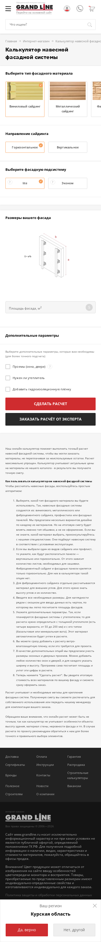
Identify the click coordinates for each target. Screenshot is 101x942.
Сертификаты (15, 765)
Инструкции (45, 765)
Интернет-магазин (15, 41)
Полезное (12, 786)
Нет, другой (74, 929)
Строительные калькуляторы (77, 775)
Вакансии (74, 786)
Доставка (12, 757)
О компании (45, 794)
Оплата (41, 757)
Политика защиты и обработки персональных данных (48, 895)
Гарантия (74, 757)
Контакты (43, 775)
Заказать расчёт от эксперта (50, 419)
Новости (42, 786)
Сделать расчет (50, 403)
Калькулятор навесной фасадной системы (65, 41)
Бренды (10, 775)
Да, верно (27, 929)
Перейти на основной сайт (34, 12)
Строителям (14, 794)
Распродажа (76, 765)
